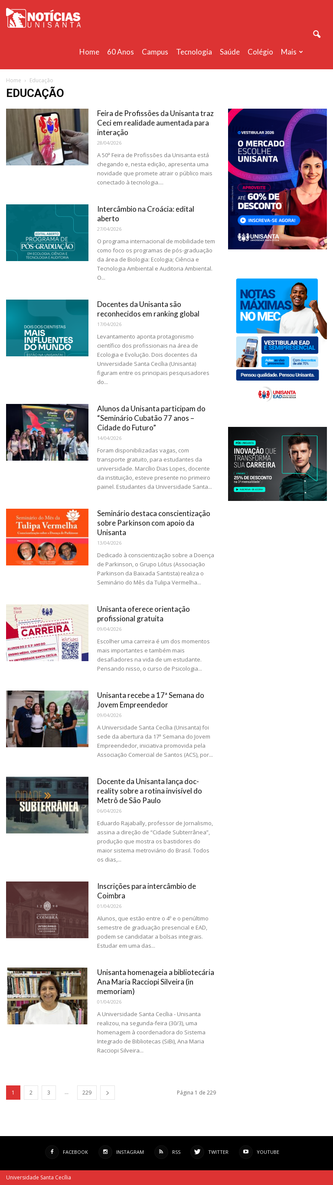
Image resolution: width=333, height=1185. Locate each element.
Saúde (230, 51)
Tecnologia (194, 51)
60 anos (120, 51)
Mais (292, 51)
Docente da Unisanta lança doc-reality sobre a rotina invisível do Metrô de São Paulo (149, 791)
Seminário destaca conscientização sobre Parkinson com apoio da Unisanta (153, 523)
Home (89, 51)
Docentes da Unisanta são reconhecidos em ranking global (148, 309)
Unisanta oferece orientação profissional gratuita (143, 613)
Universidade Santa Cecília (38, 1177)
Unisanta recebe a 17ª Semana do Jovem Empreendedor (150, 700)
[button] (316, 34)
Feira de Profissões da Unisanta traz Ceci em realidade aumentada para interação (155, 123)
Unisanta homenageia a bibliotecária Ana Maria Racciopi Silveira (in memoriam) (155, 982)
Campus (155, 51)
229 (86, 1092)
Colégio (260, 51)
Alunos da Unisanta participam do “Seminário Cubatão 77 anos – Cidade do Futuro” (151, 418)
